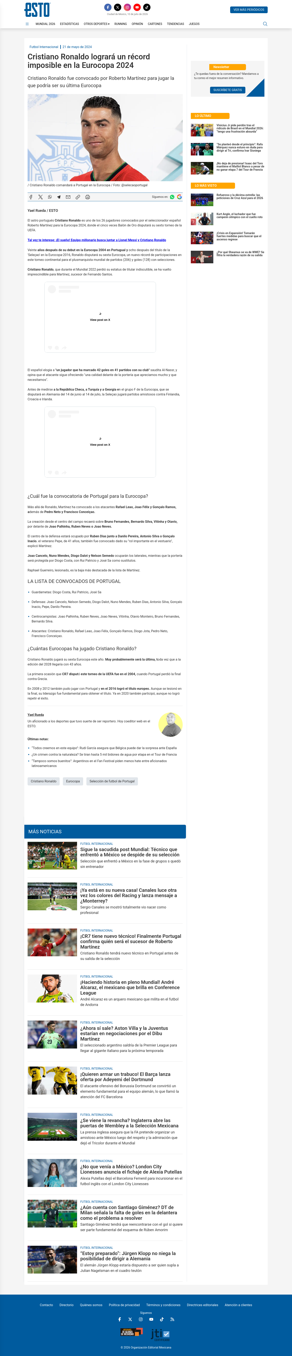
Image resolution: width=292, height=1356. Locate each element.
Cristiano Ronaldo (43, 781)
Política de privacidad (124, 1305)
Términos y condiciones (163, 1305)
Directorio (66, 1305)
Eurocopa (73, 781)
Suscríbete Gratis (228, 90)
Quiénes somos (91, 1305)
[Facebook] (108, 7)
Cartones (155, 24)
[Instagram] (127, 7)
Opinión (137, 24)
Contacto (46, 1305)
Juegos (194, 24)
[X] (117, 7)
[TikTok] (146, 7)
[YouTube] (137, 7)
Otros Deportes (97, 24)
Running (120, 24)
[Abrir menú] (27, 24)
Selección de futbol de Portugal (112, 781)
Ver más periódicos (249, 10)
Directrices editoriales (202, 1305)
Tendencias (175, 24)
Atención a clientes (238, 1305)
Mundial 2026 (45, 24)
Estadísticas (69, 24)
